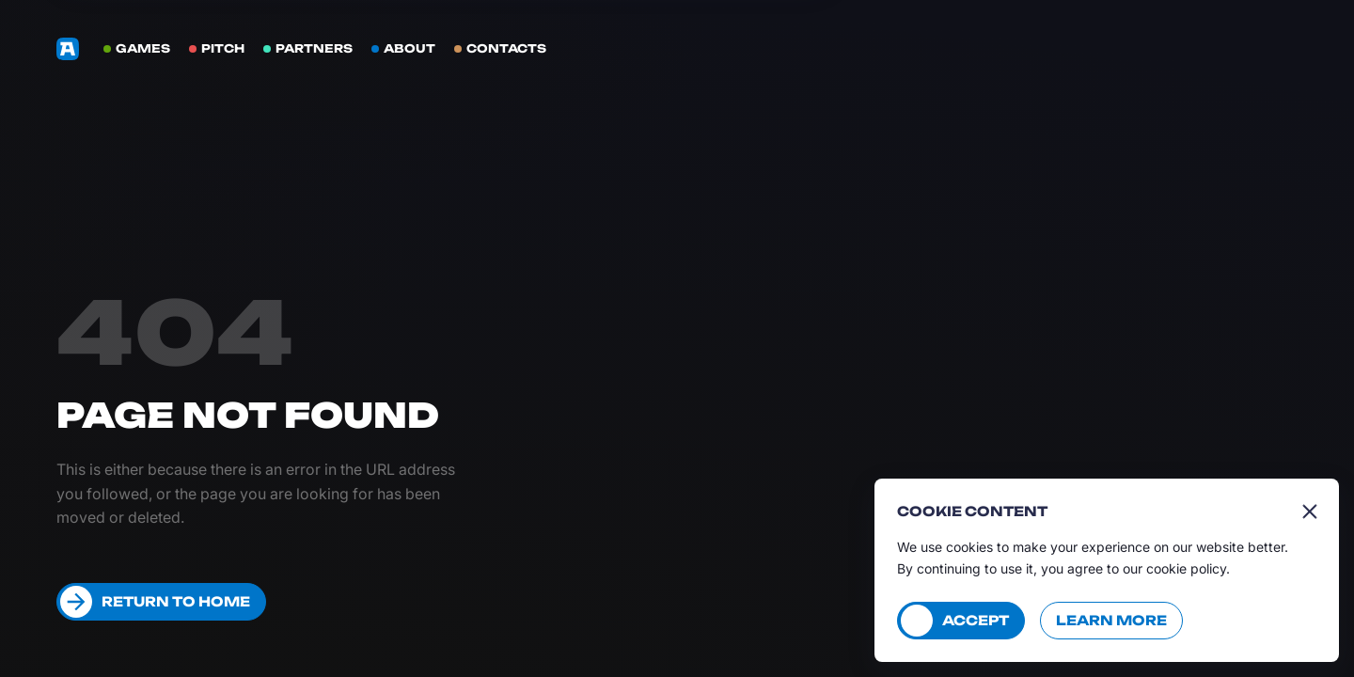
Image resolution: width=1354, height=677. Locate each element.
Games (143, 48)
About (409, 48)
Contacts (506, 48)
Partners (314, 48)
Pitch (222, 48)
